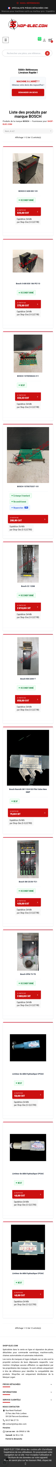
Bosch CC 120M (28, 586)
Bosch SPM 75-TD (28, 974)
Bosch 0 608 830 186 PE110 (28, 283)
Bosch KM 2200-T (28, 679)
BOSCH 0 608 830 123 (28, 191)
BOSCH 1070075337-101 (28, 486)
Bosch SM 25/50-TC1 (28, 882)
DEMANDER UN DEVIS (28, 92)
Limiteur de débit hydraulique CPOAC (28, 1074)
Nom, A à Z (29, 131)
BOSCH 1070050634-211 (28, 376)
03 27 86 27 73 (12, 1420)
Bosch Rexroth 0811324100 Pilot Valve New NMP (28, 790)
